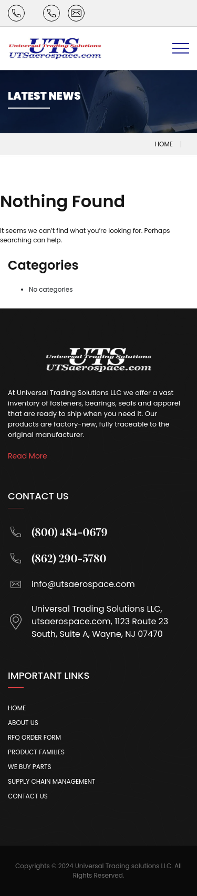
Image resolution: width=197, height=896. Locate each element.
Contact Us (28, 796)
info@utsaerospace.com (71, 584)
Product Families (36, 752)
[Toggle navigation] (180, 48)
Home (164, 144)
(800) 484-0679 (58, 532)
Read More (27, 456)
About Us (23, 722)
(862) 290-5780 (57, 558)
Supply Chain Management (52, 781)
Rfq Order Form (34, 737)
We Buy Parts (29, 766)
